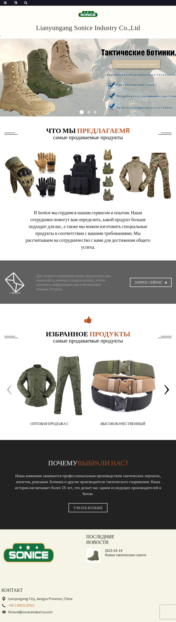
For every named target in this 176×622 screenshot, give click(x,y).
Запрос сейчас (148, 287)
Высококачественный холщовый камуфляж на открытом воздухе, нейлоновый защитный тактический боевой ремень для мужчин (122, 429)
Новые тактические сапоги (111, 555)
